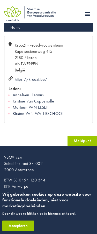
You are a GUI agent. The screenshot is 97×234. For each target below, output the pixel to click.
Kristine (19, 101)
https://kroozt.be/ (31, 79)
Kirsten (18, 113)
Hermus (37, 95)
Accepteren (18, 228)
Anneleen (21, 95)
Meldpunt (82, 140)
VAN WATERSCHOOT (45, 113)
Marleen (20, 107)
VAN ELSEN (39, 107)
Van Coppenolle (40, 101)
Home (15, 27)
